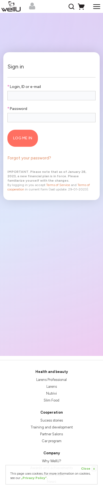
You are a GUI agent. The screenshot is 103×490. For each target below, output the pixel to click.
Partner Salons (51, 434)
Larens (51, 386)
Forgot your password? (29, 158)
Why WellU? (51, 461)
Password (17, 108)
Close (88, 469)
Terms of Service (58, 185)
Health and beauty (51, 372)
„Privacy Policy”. (34, 478)
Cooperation (51, 412)
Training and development (51, 427)
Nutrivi (51, 393)
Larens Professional (51, 380)
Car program (52, 441)
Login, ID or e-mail (24, 86)
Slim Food (51, 400)
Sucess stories (51, 420)
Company (51, 453)
